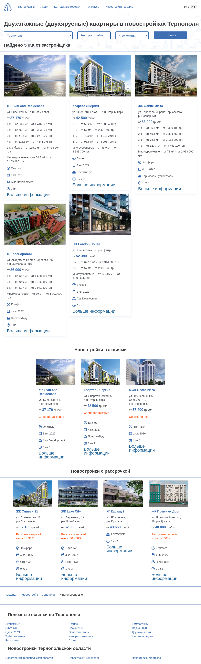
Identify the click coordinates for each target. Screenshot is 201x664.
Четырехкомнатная (81, 636)
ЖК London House (86, 244)
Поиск (172, 35)
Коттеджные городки (67, 6)
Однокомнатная (79, 632)
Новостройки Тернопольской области (29, 657)
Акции (44, 6)
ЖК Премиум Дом (165, 511)
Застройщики (26, 6)
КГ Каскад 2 (115, 511)
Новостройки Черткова (146, 657)
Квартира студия (142, 636)
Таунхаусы (93, 6)
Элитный (11, 628)
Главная (11, 594)
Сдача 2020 (139, 628)
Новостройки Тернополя (38, 594)
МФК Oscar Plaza (142, 390)
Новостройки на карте (119, 6)
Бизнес (73, 623)
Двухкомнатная (141, 632)
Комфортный (140, 623)
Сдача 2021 (12, 632)
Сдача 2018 (76, 628)
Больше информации (28, 194)
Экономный (12, 623)
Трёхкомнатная (15, 636)
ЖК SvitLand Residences (25, 106)
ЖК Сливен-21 (27, 511)
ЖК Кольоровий (19, 254)
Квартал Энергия (85, 106)
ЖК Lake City (71, 511)
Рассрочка (12, 640)
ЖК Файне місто (150, 106)
